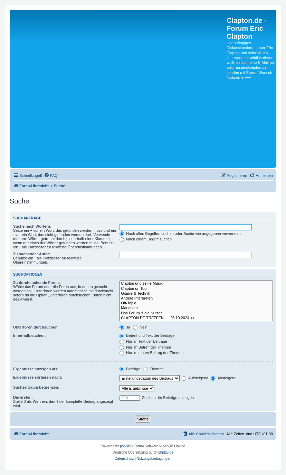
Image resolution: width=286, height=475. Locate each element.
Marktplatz (196, 308)
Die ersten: (23, 397)
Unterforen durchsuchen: (36, 327)
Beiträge (130, 369)
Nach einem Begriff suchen (146, 239)
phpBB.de (165, 452)
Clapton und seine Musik (196, 283)
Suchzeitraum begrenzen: (36, 387)
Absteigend (224, 378)
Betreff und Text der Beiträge (147, 335)
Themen (153, 369)
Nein (140, 327)
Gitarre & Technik (196, 293)
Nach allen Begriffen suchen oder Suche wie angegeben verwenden (180, 233)
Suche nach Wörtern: (32, 226)
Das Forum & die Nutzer (196, 313)
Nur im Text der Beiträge (143, 341)
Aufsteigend (195, 378)
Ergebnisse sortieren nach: (37, 377)
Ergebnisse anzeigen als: (35, 369)
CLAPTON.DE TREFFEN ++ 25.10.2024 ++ (196, 318)
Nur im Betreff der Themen (145, 347)
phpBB (125, 446)
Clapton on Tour (196, 288)
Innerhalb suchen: (29, 335)
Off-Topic (196, 303)
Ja (125, 327)
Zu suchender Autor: (31, 254)
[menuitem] (51, 175)
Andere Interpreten (196, 298)
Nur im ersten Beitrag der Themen (151, 353)
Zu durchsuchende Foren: (36, 283)
